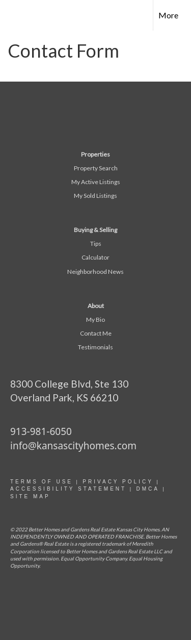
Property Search (96, 168)
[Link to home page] (17, 15)
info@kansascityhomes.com (73, 445)
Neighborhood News (95, 271)
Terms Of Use (41, 481)
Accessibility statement (68, 489)
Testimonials (95, 347)
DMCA (147, 489)
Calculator (95, 257)
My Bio (95, 319)
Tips (95, 243)
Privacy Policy (118, 481)
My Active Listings (95, 182)
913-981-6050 (41, 431)
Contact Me (96, 333)
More (168, 15)
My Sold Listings (95, 195)
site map (30, 496)
